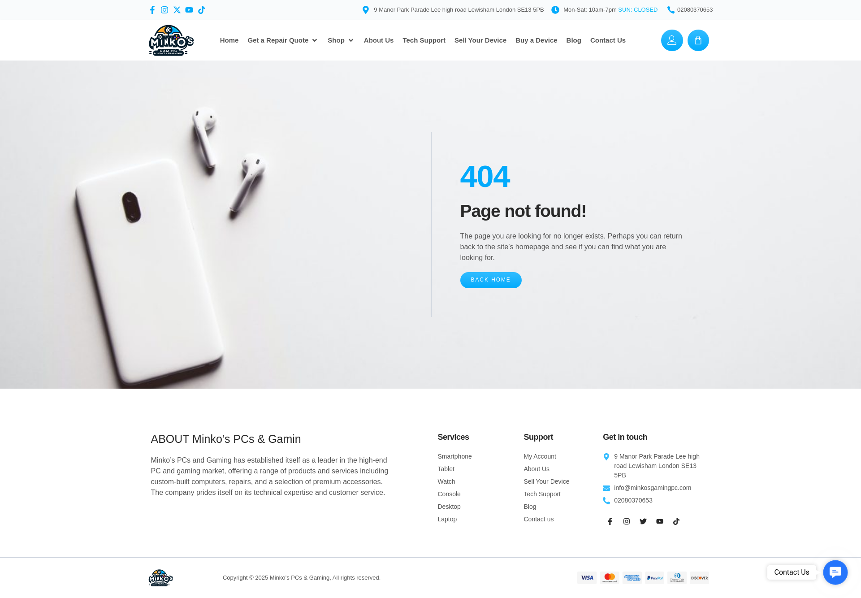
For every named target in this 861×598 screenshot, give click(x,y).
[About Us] (378, 40)
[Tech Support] (424, 40)
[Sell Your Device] (480, 40)
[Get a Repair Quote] (283, 40)
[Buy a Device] (536, 40)
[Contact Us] (608, 40)
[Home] (229, 40)
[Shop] (341, 40)
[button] (835, 572)
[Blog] (574, 40)
